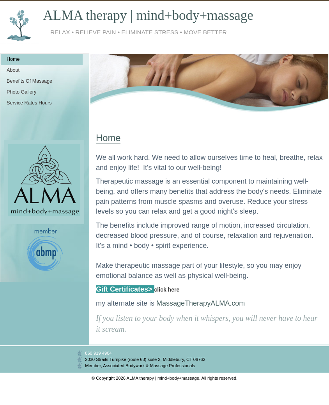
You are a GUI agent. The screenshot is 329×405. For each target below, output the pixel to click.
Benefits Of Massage (29, 81)
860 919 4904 (98, 353)
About (13, 70)
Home (13, 59)
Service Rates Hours (29, 103)
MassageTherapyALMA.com (200, 303)
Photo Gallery (21, 92)
